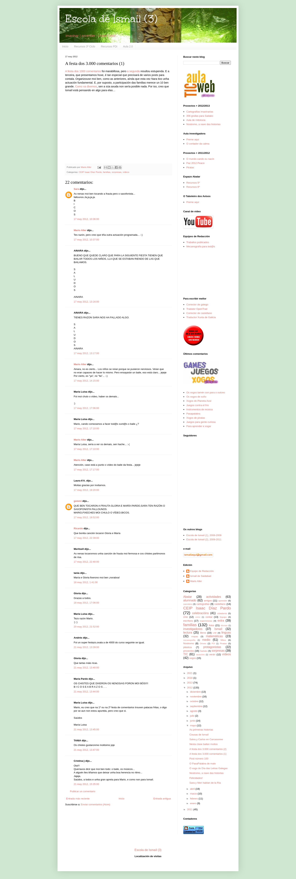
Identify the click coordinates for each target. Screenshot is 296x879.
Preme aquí (192, 139)
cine (185, 617)
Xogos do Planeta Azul (198, 400)
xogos (192, 658)
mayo (193, 725)
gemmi (78, 501)
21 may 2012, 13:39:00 (86, 647)
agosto (194, 711)
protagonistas (212, 647)
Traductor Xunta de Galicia (201, 317)
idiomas (224, 625)
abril (192, 788)
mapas (194, 636)
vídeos (126, 172)
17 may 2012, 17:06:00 (86, 408)
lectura (187, 632)
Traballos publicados (197, 242)
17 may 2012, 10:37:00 (86, 239)
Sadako (204, 651)
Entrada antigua (162, 798)
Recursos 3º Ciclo (84, 46)
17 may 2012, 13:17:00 (86, 353)
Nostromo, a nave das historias (203, 124)
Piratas (190, 167)
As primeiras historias (201, 729)
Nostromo (188, 643)
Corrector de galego (197, 304)
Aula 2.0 (128, 46)
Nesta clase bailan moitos (203, 744)
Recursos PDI (109, 46)
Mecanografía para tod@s (200, 246)
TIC (185, 654)
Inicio (65, 46)
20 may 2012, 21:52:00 (86, 626)
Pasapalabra (193, 413)
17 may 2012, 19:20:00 (86, 490)
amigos (208, 600)
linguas (226, 632)
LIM (214, 633)
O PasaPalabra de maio (202, 763)
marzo (194, 793)
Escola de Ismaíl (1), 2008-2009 (203, 535)
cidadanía (222, 613)
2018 (190, 677)
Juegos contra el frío (197, 405)
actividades (213, 596)
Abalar (187, 596)
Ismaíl (218, 629)
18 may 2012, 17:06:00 (86, 602)
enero (193, 803)
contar (209, 617)
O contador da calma (197, 143)
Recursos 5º (193, 182)
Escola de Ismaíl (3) (111, 19)
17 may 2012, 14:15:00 (86, 380)
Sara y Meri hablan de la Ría (205, 782)
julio (192, 715)
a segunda (133, 71)
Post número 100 (198, 758)
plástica (187, 647)
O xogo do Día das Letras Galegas (208, 768)
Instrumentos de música (199, 409)
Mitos (223, 640)
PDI (213, 644)
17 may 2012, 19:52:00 (86, 517)
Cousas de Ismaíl (198, 734)
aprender (222, 600)
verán (212, 654)
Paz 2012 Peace (195, 163)
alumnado (189, 600)
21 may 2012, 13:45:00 (86, 729)
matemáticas (214, 636)
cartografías (203, 604)
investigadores (192, 629)
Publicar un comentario (82, 791)
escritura (188, 620)
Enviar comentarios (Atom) (95, 804)
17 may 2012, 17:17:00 (86, 469)
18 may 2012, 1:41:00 (86, 582)
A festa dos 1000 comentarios (83, 71)
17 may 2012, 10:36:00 (86, 219)
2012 (190, 687)
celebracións (200, 613)
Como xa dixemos (86, 86)
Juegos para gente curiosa (200, 422)
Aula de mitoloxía (195, 120)
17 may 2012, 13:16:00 (86, 301)
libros (203, 632)
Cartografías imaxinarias (199, 111)
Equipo (223, 617)
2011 (190, 809)
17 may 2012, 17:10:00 (86, 428)
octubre (194, 701)
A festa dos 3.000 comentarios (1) (207, 753)
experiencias (206, 621)
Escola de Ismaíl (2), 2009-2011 (203, 539)
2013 (190, 682)
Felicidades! (195, 778)
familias (106, 172)
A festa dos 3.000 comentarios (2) (207, 749)
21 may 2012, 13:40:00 (86, 667)
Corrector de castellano (199, 313)
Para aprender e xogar (198, 426)
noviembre (196, 696)
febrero (194, 798)
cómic (197, 617)
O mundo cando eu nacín (200, 158)
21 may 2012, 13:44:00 (86, 691)
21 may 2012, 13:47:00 (86, 749)
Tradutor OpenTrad (196, 308)
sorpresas (116, 172)
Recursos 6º (193, 186)
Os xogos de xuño (196, 396)
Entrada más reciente (78, 798)
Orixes (203, 643)
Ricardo (78, 528)
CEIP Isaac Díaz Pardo (90, 172)
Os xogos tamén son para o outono (205, 392)
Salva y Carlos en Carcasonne (206, 739)
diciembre (196, 691)
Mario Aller (80, 230)
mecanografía (189, 640)
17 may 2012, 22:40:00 (86, 561)
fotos (211, 625)
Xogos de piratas (195, 417)
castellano (220, 604)
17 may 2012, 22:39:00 (86, 538)
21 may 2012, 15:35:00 (86, 784)
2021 (190, 673)
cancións (187, 604)
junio (193, 720)
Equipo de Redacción (202, 571)
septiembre (196, 706)
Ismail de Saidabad (200, 576)
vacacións (200, 655)
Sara (76, 189)
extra (221, 620)
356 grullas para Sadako (199, 115)
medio (206, 639)
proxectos (188, 650)
